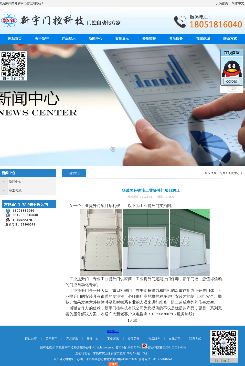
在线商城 (203, 38)
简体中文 (238, 3)
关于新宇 (42, 38)
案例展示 (122, 38)
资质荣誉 (149, 38)
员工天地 (15, 190)
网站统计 (113, 331)
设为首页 (221, 3)
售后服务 (176, 38)
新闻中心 (95, 38)
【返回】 (132, 320)
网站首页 (15, 38)
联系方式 (230, 38)
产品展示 (68, 38)
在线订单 (175, 338)
